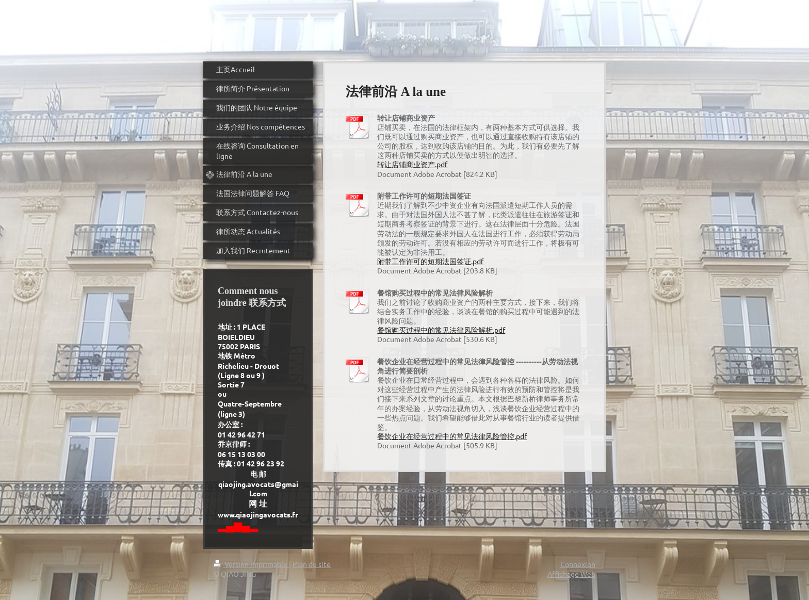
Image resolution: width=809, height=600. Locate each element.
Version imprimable (251, 564)
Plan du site (312, 564)
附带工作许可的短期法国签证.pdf (430, 261)
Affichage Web (571, 573)
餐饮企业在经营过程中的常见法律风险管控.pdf (452, 436)
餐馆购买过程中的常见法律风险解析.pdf (441, 329)
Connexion (577, 564)
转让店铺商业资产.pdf (412, 164)
